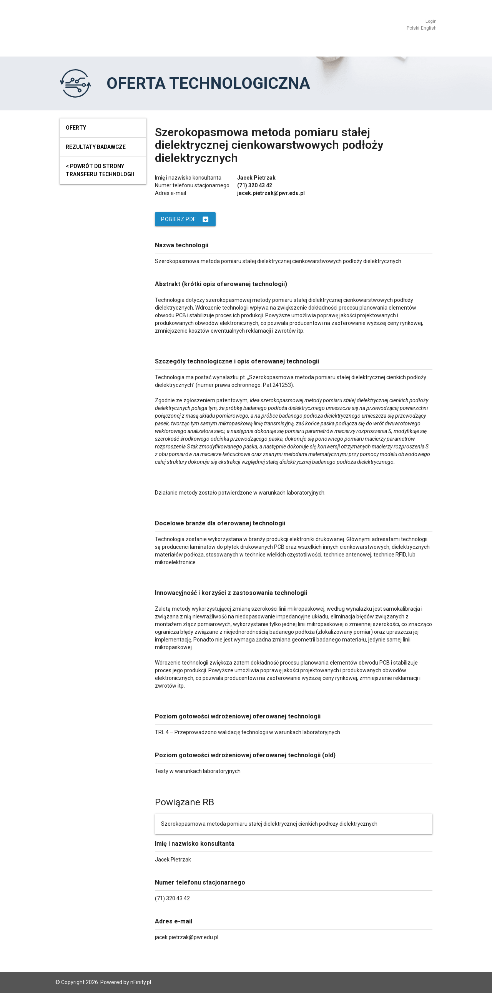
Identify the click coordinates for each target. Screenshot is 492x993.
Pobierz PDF (185, 219)
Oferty (76, 128)
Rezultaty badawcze (96, 147)
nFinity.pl (140, 982)
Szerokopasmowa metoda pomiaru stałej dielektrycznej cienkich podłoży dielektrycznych (269, 824)
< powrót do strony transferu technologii (100, 170)
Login (431, 21)
